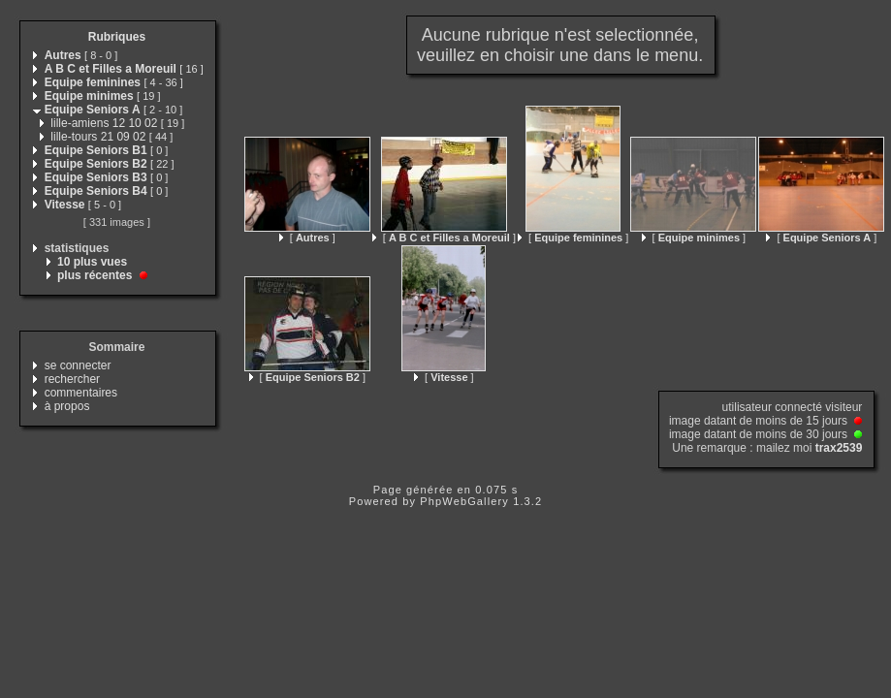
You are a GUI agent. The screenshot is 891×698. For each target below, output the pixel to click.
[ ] (307, 237)
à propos (67, 406)
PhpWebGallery (464, 501)
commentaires (81, 392)
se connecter (78, 365)
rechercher (72, 379)
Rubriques (116, 37)
